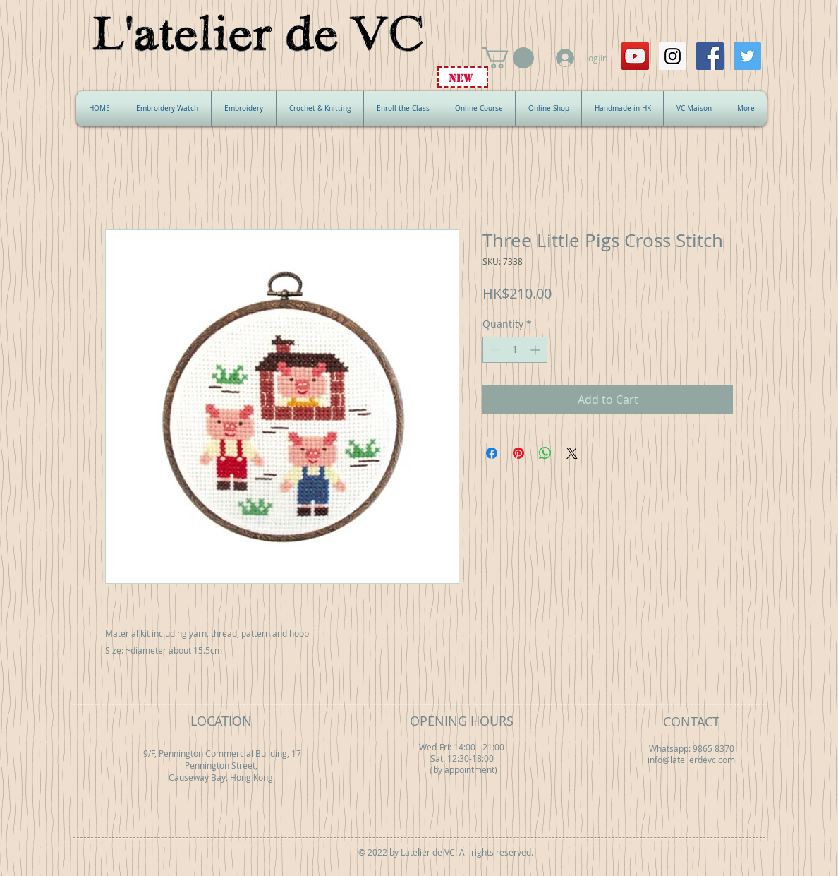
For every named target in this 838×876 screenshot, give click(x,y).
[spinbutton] (515, 349)
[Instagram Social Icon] (672, 56)
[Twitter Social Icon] (747, 56)
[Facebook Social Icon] (710, 56)
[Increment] (536, 349)
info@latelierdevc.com (691, 760)
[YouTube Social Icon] (635, 56)
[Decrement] (493, 349)
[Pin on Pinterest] (518, 453)
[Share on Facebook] (491, 453)
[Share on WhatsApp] (545, 453)
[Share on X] (572, 453)
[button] (508, 57)
